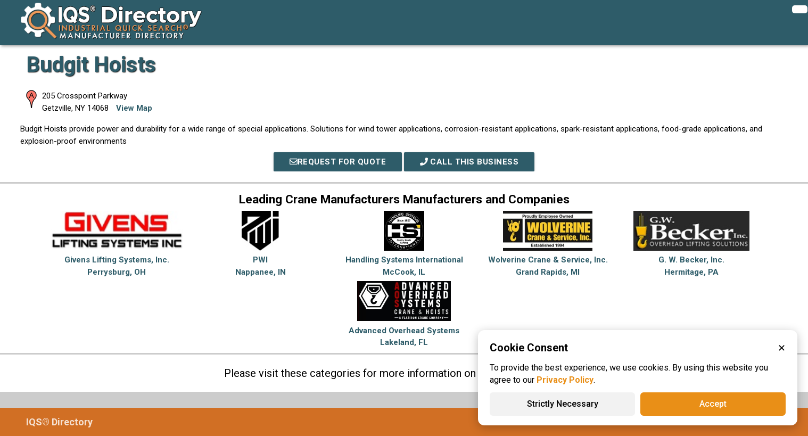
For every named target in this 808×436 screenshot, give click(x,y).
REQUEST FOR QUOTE (338, 162)
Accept (713, 404)
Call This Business (469, 162)
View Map (134, 108)
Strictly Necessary (562, 404)
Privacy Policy (565, 380)
